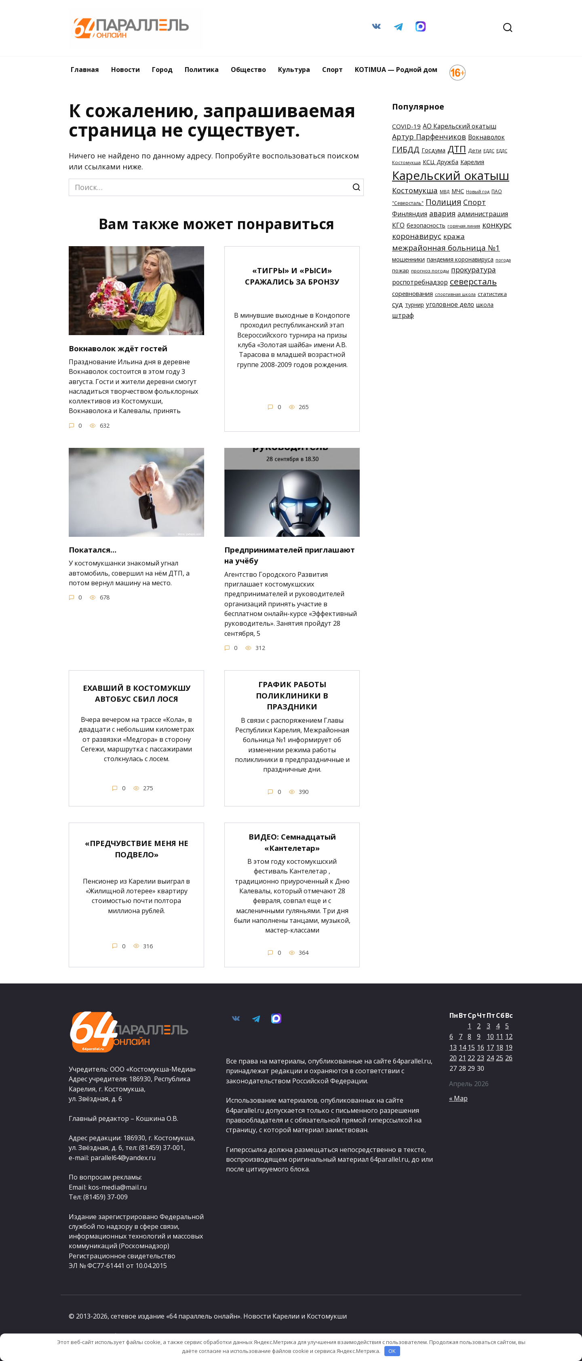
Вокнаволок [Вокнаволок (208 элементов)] (486, 137)
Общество (248, 69)
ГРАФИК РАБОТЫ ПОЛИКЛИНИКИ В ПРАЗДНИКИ (292, 695)
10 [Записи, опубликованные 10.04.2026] (490, 1036)
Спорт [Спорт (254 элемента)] (474, 202)
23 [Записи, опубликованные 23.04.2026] (480, 1057)
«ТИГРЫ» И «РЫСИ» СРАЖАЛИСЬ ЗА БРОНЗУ (292, 276)
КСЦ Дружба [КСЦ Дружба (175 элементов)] (440, 162)
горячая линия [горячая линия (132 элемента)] (463, 226)
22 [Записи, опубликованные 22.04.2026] (471, 1057)
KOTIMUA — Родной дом (396, 69)
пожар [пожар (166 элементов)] (400, 270)
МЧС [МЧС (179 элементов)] (457, 191)
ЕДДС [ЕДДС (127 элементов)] (488, 151)
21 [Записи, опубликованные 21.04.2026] (462, 1057)
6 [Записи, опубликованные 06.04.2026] (451, 1036)
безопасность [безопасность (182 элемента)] (426, 225)
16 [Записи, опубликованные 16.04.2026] (480, 1047)
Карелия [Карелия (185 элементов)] (472, 162)
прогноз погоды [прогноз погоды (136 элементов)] (430, 271)
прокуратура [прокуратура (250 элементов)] (473, 269)
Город (162, 69)
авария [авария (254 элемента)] (442, 213)
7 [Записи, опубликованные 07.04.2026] (460, 1036)
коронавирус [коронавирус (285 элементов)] (416, 236)
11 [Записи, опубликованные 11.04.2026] (499, 1036)
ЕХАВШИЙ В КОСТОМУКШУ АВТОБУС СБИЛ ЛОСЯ (136, 693)
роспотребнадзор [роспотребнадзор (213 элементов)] (420, 282)
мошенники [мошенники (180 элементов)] (408, 259)
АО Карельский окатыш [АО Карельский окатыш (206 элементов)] (459, 126)
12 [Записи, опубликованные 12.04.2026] (508, 1036)
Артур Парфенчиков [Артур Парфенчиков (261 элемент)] (429, 136)
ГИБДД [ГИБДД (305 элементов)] (406, 149)
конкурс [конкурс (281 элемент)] (497, 224)
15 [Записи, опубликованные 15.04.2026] (471, 1047)
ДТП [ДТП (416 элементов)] (456, 149)
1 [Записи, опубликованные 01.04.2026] (469, 1025)
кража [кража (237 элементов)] (454, 236)
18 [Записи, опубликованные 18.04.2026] (499, 1047)
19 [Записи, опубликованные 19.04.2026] (508, 1047)
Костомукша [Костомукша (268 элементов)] (415, 190)
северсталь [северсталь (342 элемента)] (473, 281)
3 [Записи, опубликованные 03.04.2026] (488, 1025)
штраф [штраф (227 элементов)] (403, 315)
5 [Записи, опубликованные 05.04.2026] (507, 1025)
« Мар (458, 1098)
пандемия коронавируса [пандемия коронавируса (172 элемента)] (460, 259)
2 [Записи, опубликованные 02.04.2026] (479, 1025)
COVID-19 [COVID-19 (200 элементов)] (406, 126)
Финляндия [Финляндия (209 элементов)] (409, 213)
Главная (85, 69)
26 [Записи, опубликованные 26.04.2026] (508, 1057)
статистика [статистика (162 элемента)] (492, 294)
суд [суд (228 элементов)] (397, 304)
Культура (294, 69)
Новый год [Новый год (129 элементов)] (477, 191)
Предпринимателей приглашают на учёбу (272, 555)
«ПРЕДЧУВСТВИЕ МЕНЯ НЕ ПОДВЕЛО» (137, 849)
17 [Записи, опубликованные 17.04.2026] (490, 1047)
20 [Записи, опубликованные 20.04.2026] (453, 1057)
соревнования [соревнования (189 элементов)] (412, 293)
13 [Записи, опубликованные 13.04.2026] (453, 1047)
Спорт (332, 69)
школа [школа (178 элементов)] (484, 304)
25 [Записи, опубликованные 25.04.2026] (499, 1057)
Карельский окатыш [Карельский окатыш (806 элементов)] (450, 175)
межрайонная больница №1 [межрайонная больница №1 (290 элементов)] (446, 248)
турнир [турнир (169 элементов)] (414, 304)
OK (392, 1351)
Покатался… (95, 549)
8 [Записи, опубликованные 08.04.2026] (469, 1036)
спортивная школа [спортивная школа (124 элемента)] (455, 294)
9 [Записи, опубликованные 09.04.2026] (479, 1036)
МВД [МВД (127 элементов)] (444, 191)
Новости (125, 69)
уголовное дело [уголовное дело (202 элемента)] (450, 304)
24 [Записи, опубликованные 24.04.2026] (490, 1057)
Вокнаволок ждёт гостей (122, 347)
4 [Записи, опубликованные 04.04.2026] (498, 1025)
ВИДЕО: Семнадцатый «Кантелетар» (292, 842)
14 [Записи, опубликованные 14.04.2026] (462, 1047)
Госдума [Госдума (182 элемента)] (433, 150)
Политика (202, 69)
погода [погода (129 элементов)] (503, 260)
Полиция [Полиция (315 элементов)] (443, 201)
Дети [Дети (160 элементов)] (474, 150)
